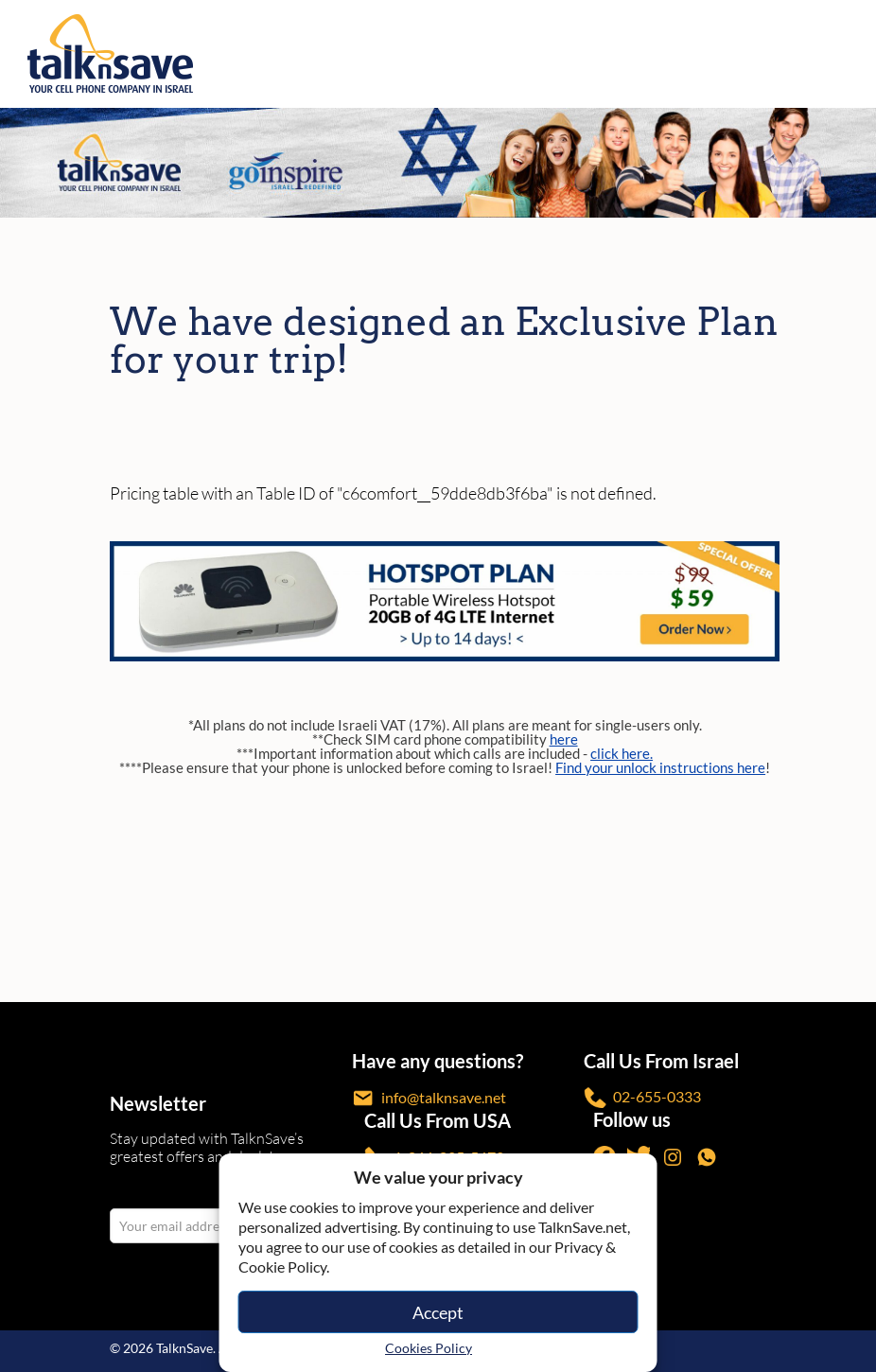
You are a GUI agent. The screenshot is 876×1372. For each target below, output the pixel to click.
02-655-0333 (642, 1098)
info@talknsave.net (429, 1098)
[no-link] (849, 54)
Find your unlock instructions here (660, 767)
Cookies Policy (428, 1348)
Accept (438, 1312)
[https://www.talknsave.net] (441, 53)
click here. (621, 753)
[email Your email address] (176, 1225)
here (564, 739)
